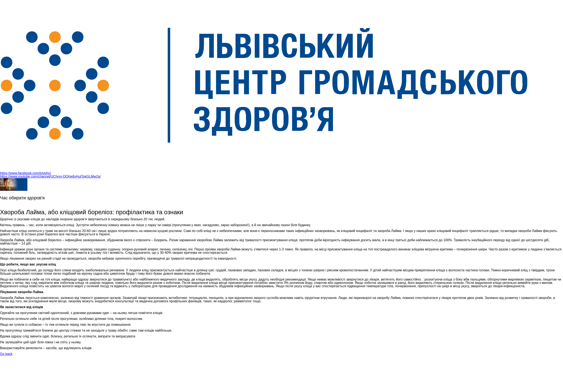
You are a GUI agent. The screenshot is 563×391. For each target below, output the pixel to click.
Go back (6, 354)
